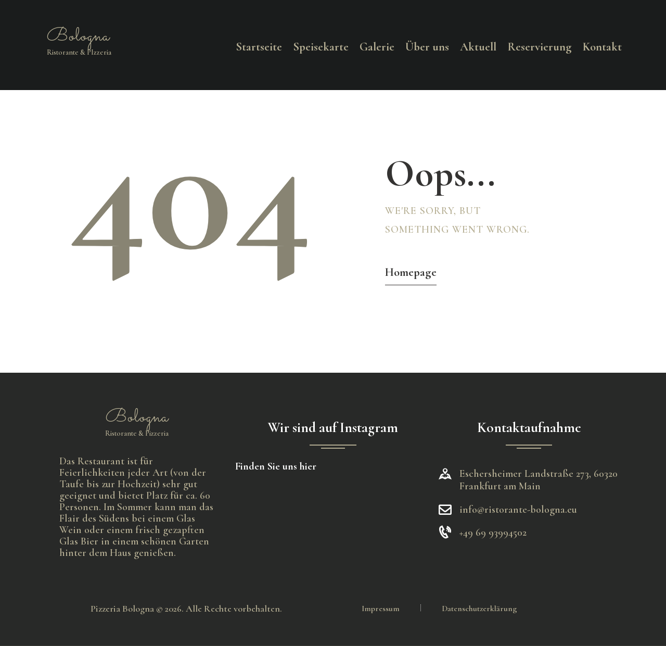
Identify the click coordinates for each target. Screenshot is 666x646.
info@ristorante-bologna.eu (518, 509)
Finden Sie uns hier (275, 466)
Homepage (411, 272)
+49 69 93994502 (493, 532)
